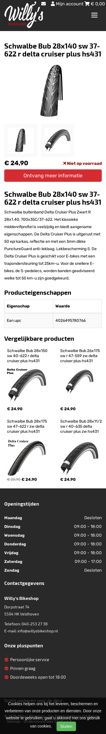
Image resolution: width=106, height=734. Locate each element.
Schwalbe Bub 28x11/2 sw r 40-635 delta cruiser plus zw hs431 (81, 426)
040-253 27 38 (34, 623)
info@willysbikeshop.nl (38, 630)
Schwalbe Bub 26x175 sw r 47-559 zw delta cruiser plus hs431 (80, 355)
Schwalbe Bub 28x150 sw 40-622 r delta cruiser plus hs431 (27, 355)
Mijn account (68, 3)
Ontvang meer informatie (53, 175)
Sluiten (66, 726)
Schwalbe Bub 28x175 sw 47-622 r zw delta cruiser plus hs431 (27, 426)
